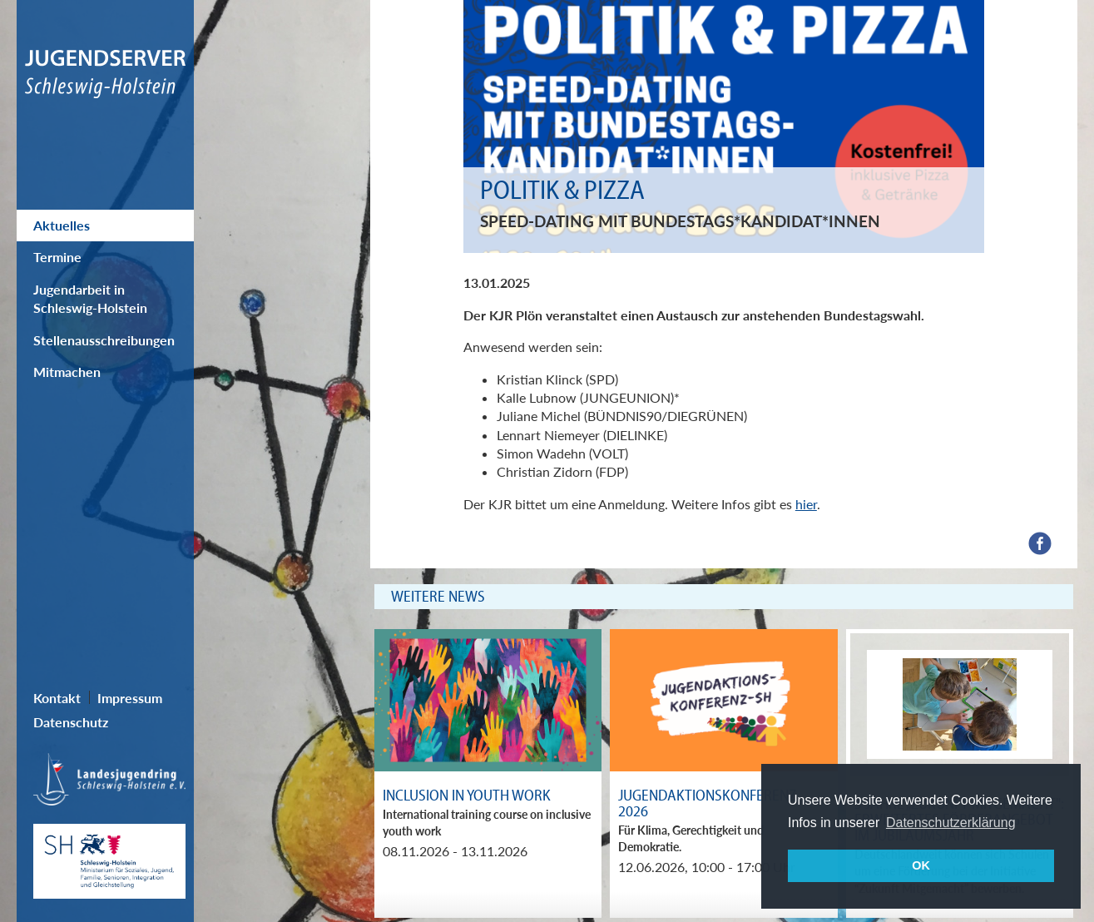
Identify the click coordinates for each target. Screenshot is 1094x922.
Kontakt (57, 698)
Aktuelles (61, 225)
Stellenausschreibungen (104, 340)
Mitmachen (67, 371)
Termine (57, 257)
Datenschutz (70, 722)
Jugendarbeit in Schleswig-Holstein (90, 298)
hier (806, 504)
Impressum (129, 698)
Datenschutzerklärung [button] (951, 822)
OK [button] (921, 865)
